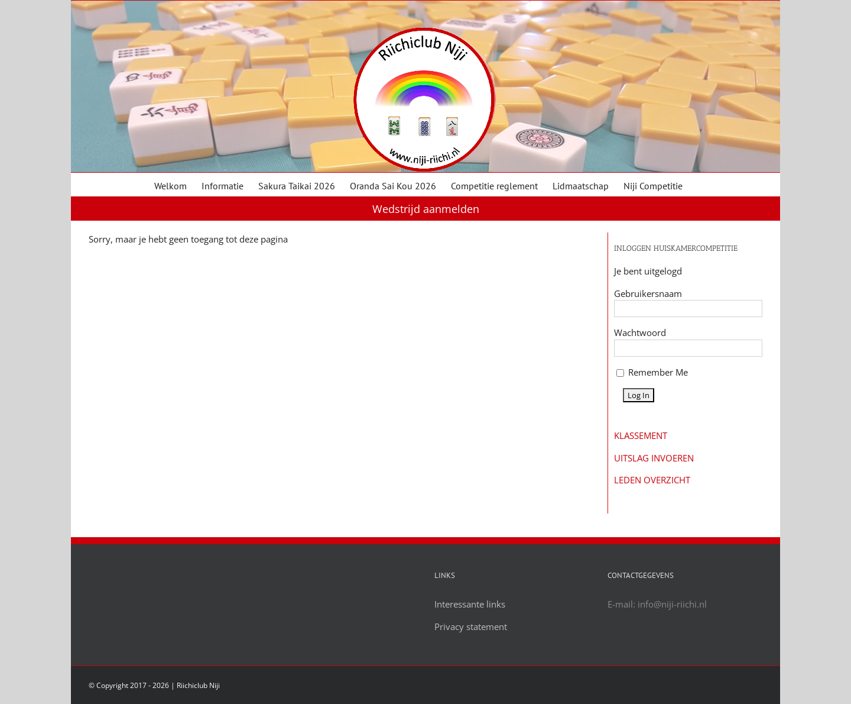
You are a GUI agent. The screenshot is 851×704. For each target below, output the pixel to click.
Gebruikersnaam (648, 293)
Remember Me (652, 372)
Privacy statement (470, 626)
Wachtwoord (640, 332)
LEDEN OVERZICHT (652, 480)
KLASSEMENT (640, 435)
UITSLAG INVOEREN (654, 458)
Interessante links (469, 604)
